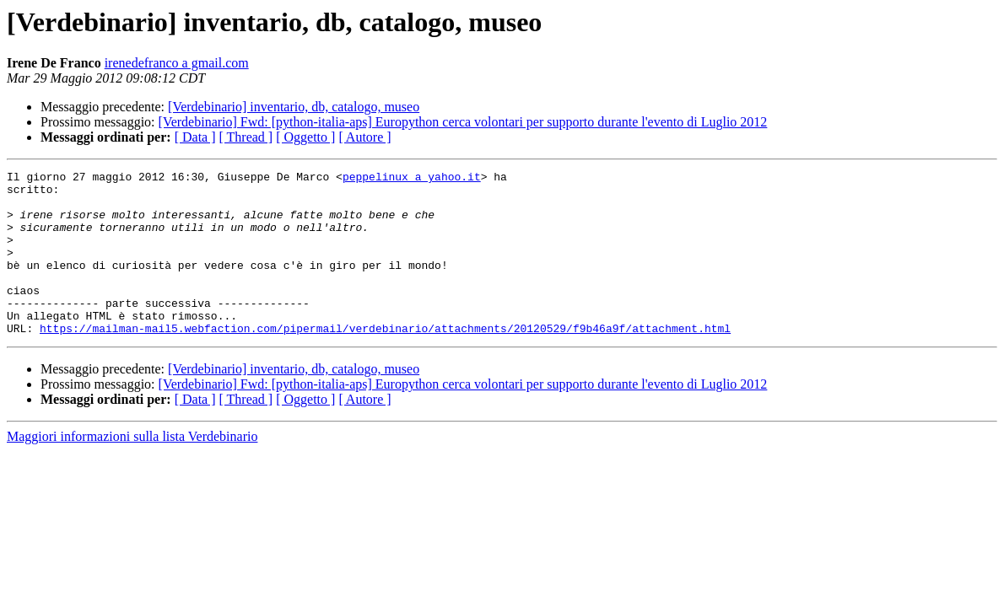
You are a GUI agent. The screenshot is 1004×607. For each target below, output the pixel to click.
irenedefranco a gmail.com (177, 63)
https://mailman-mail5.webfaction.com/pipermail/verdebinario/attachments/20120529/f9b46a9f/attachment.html (385, 360)
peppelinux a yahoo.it (412, 178)
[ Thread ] (246, 137)
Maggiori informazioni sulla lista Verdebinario (132, 469)
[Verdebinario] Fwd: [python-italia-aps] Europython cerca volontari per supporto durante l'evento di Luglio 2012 (463, 122)
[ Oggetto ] (305, 137)
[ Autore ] (364, 137)
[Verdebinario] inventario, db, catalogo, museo (293, 106)
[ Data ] (195, 137)
